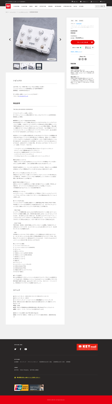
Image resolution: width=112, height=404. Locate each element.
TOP (7, 12)
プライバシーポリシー (33, 361)
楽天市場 (16, 369)
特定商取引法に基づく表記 (46, 361)
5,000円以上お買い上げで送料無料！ (16, 1)
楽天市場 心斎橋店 (34, 369)
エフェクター (13, 12)
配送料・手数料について (76, 51)
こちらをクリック (23, 96)
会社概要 (16, 361)
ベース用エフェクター (23, 12)
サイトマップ (23, 361)
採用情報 (68, 361)
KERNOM (79, 23)
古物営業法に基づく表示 (59, 361)
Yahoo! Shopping (24, 369)
